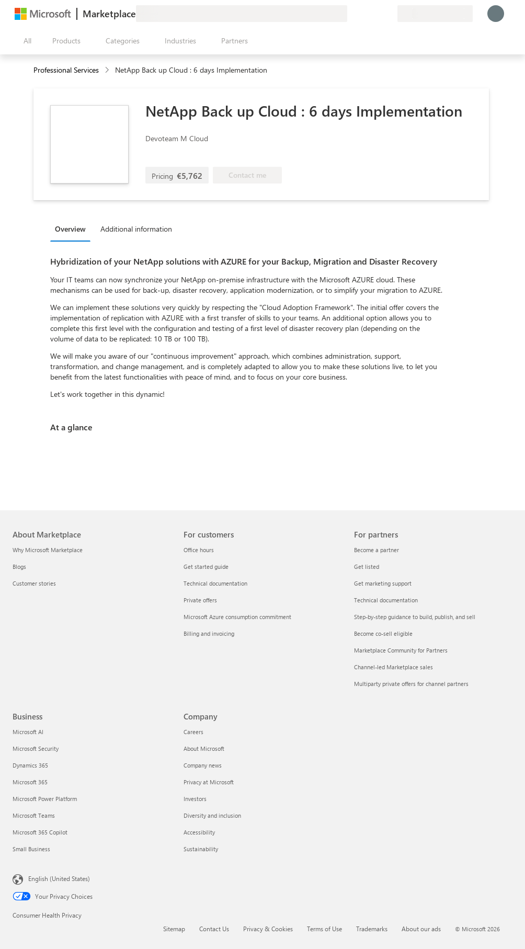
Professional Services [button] (66, 70)
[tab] (73, 228)
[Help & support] (364, 13)
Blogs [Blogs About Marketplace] (19, 566)
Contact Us (214, 928)
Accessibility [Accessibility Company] (199, 832)
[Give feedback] (351, 13)
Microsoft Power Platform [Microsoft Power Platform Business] (45, 799)
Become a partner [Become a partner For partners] (376, 550)
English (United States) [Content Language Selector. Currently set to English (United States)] (59, 878)
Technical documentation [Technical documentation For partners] (386, 600)
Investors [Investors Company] (195, 799)
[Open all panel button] (25, 40)
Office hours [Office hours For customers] (199, 550)
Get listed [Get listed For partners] (366, 566)
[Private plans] (389, 13)
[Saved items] (376, 13)
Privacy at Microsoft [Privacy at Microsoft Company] (209, 782)
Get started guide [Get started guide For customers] (206, 566)
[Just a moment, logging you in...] (495, 13)
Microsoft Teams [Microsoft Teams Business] (34, 815)
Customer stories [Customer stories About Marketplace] (34, 583)
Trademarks (371, 928)
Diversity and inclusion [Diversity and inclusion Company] (212, 815)
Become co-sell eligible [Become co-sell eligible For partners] (383, 633)
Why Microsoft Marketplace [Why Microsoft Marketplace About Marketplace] (48, 550)
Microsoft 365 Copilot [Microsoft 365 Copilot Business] (40, 832)
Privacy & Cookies (268, 928)
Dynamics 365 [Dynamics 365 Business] (30, 765)
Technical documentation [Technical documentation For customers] (215, 583)
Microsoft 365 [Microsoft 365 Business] (30, 782)
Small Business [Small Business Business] (31, 849)
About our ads (421, 928)
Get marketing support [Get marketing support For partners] (383, 583)
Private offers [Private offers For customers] (200, 600)
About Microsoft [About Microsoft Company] (204, 748)
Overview (70, 229)
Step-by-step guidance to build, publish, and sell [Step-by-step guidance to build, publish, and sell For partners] (414, 617)
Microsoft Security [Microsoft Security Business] (36, 748)
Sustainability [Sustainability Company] (201, 849)
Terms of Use (324, 928)
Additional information (136, 229)
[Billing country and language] (435, 13)
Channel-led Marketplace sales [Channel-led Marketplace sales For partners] (393, 667)
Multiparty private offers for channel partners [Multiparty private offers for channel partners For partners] (411, 684)
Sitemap (174, 928)
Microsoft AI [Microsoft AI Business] (28, 732)
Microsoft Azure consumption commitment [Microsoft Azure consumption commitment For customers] (237, 617)
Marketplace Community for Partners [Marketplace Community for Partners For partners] (401, 650)
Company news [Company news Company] (203, 765)
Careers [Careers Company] (193, 732)
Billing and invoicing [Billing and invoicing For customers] (209, 633)
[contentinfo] (108, 70)
